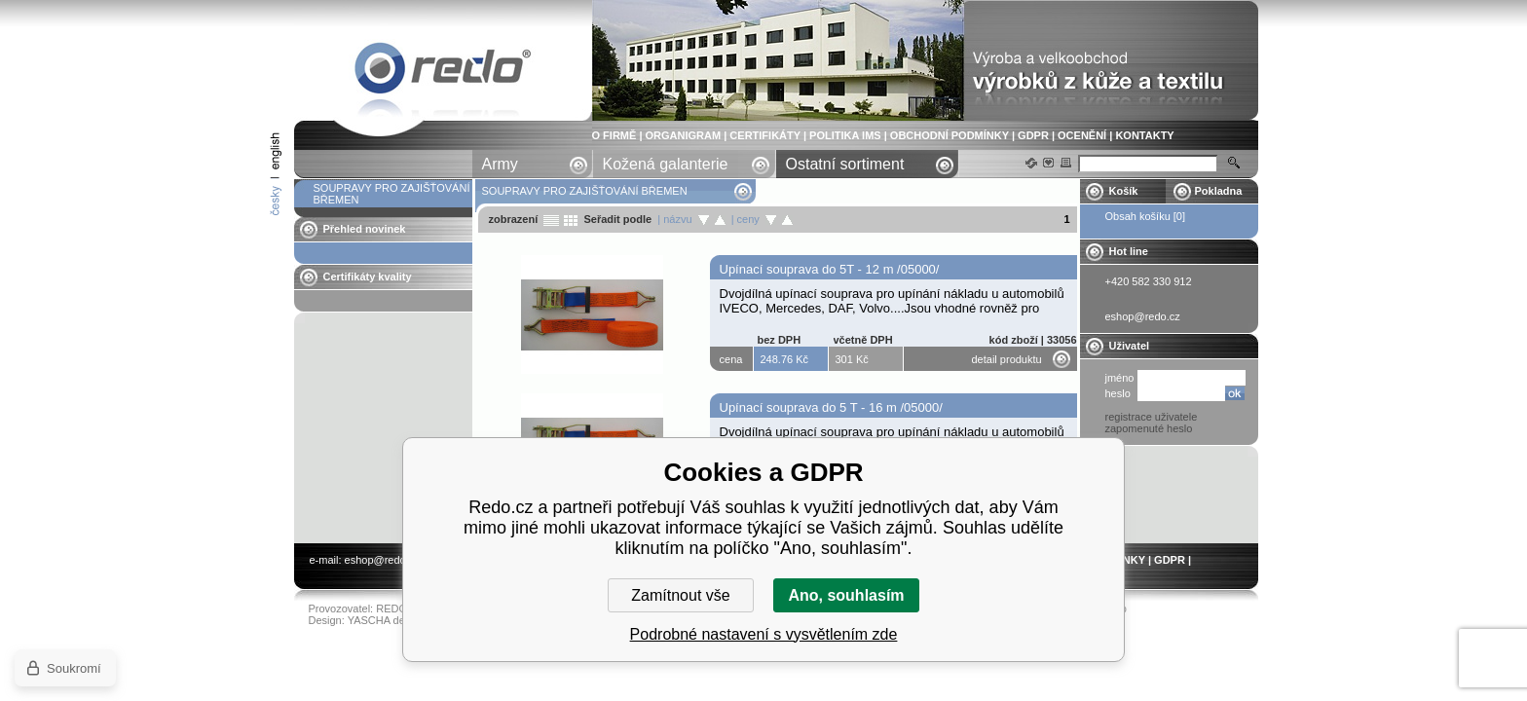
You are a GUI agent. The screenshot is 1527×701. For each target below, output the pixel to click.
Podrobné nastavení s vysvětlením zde (764, 634)
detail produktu (1007, 359)
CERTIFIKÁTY (765, 135)
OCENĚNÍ (1082, 135)
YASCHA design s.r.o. (399, 620)
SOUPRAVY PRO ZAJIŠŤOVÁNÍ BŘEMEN (443, 71)
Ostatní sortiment (845, 164)
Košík (1123, 191)
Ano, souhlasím (846, 595)
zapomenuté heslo (1149, 428)
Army (500, 164)
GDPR (1033, 135)
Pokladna (1219, 191)
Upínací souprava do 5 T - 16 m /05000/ (831, 407)
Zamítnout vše (680, 595)
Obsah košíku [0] (1145, 216)
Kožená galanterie (665, 164)
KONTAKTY (1144, 135)
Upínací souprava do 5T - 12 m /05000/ (830, 269)
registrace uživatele (1151, 417)
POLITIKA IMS (845, 135)
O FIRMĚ (614, 135)
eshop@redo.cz (382, 560)
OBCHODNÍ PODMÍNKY (949, 135)
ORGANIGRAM (684, 135)
